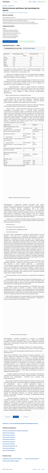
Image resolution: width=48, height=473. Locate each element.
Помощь (34, 1)
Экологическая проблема (9, 433)
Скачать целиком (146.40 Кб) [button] (10, 41)
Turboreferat (10, 469)
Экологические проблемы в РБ (10, 446)
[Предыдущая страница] (7, 417)
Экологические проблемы (9, 435)
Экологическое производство (32, 458)
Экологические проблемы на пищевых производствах (15, 430)
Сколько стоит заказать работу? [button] (26, 41)
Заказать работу (41, 1)
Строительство (11, 5)
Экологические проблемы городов (11, 460)
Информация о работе (20, 423)
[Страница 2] (16, 417)
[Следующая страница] (26, 417)
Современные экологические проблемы (12, 458)
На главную (5, 5)
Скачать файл (31, 48)
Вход (30, 1)
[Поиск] (20, 1)
